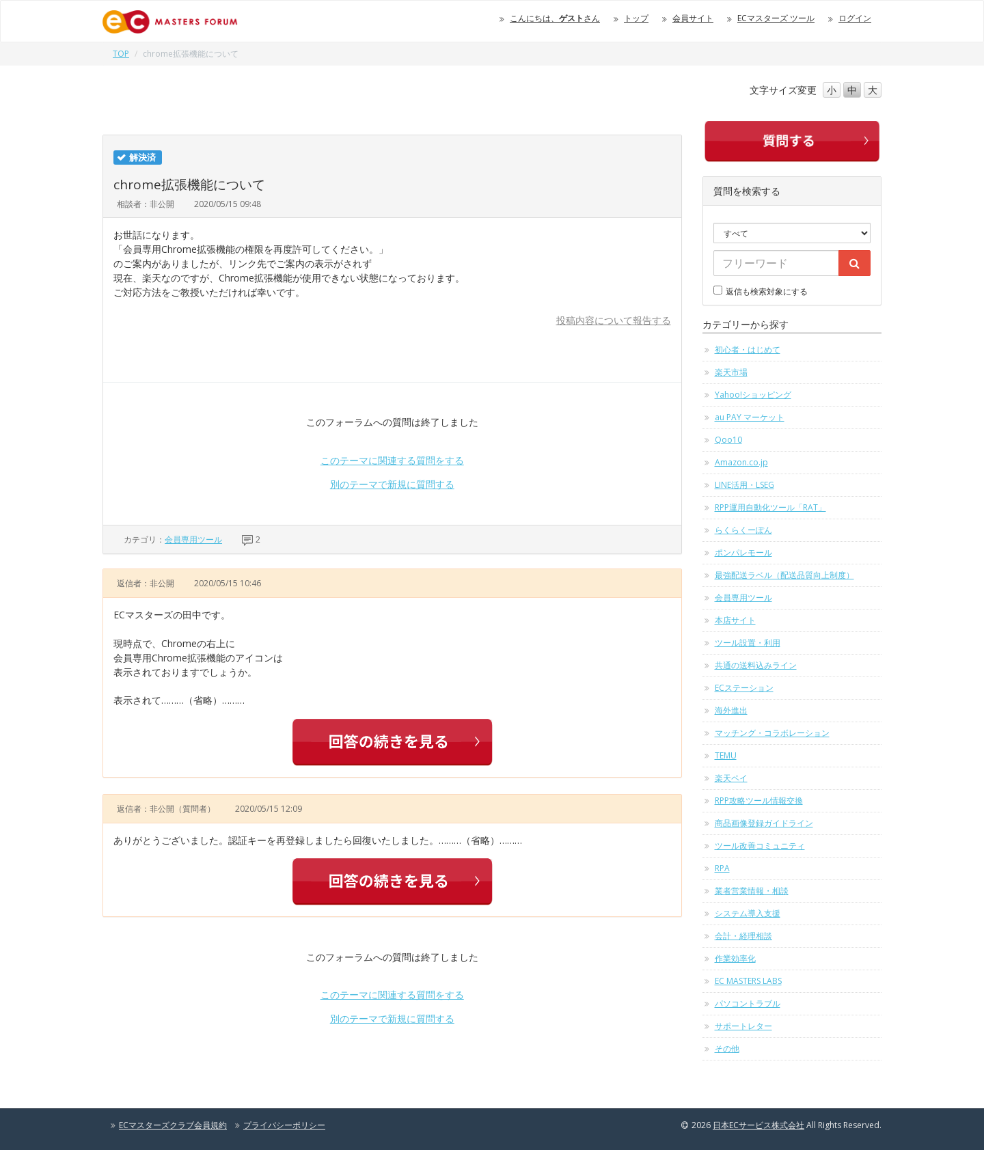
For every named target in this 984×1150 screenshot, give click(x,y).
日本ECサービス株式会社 (758, 1125)
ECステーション (744, 688)
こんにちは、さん (555, 18)
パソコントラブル (747, 1003)
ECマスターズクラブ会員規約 (173, 1125)
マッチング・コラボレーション (772, 733)
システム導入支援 (747, 913)
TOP (121, 53)
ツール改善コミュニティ (760, 845)
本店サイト (735, 620)
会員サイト (692, 18)
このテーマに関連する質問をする (392, 460)
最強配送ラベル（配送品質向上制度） (784, 575)
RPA (722, 868)
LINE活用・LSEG (744, 485)
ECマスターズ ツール (776, 18)
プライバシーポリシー (284, 1125)
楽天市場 (731, 372)
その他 (727, 1048)
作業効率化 (735, 958)
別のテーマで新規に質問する (392, 484)
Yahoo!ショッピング (753, 394)
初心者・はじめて (747, 349)
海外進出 (731, 710)
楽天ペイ (731, 778)
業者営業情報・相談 (752, 890)
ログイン (854, 18)
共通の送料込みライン (756, 665)
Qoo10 (728, 440)
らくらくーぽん (743, 530)
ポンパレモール (743, 552)
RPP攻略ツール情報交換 (759, 800)
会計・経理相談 (743, 936)
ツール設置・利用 (747, 642)
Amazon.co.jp (741, 462)
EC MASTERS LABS (748, 981)
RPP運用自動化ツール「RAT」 (770, 507)
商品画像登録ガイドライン (764, 823)
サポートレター (743, 1026)
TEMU (726, 755)
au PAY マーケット (749, 417)
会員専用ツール (193, 539)
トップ (636, 18)
